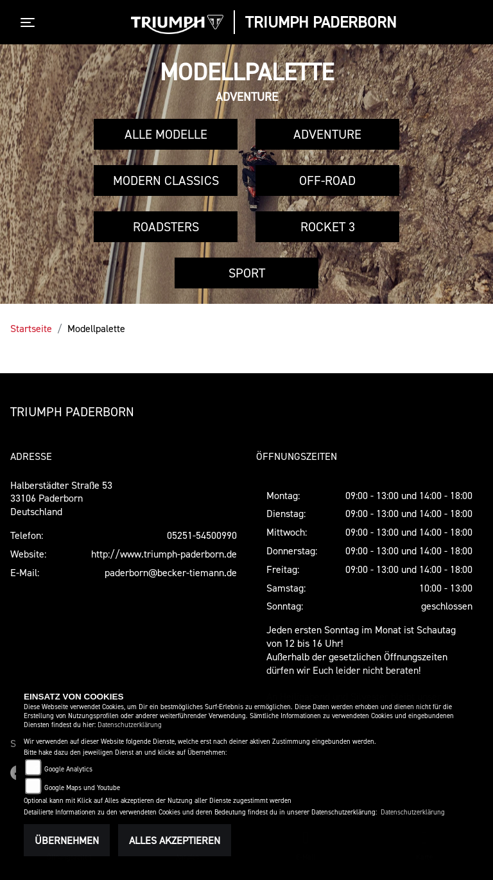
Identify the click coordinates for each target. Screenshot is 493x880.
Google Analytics (68, 769)
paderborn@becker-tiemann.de (171, 572)
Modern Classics (166, 180)
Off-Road (327, 180)
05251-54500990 (202, 535)
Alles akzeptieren (174, 840)
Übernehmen (67, 840)
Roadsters (166, 226)
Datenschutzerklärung (130, 725)
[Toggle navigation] (30, 22)
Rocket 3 (327, 226)
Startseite (31, 328)
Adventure (327, 134)
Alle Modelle (166, 134)
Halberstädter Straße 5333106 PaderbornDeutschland (61, 498)
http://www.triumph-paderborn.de (164, 553)
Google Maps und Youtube (82, 788)
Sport (247, 273)
